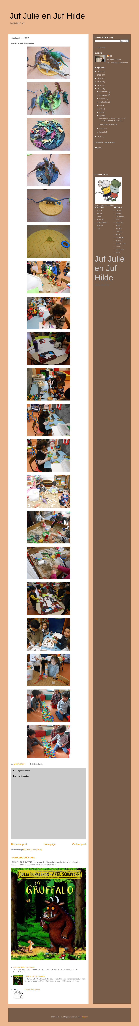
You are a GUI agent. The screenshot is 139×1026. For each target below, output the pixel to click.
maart (102, 128)
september (103, 102)
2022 (99, 71)
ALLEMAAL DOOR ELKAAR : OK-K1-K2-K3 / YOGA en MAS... (112, 120)
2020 (99, 78)
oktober (102, 99)
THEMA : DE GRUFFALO (23, 857)
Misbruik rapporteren (105, 142)
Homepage (50, 844)
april (101, 116)
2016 (99, 136)
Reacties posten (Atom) (32, 850)
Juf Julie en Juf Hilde (47, 15)
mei (101, 112)
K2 (111, 56)
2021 (99, 75)
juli (100, 105)
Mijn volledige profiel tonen (117, 62)
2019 (99, 82)
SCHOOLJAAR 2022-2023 (23, 967)
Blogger (85, 1017)
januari (102, 132)
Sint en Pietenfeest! (32, 990)
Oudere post (79, 844)
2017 (99, 89)
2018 (99, 85)
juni (101, 109)
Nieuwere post (19, 844)
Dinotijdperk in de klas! (108, 124)
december (103, 92)
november (103, 95)
